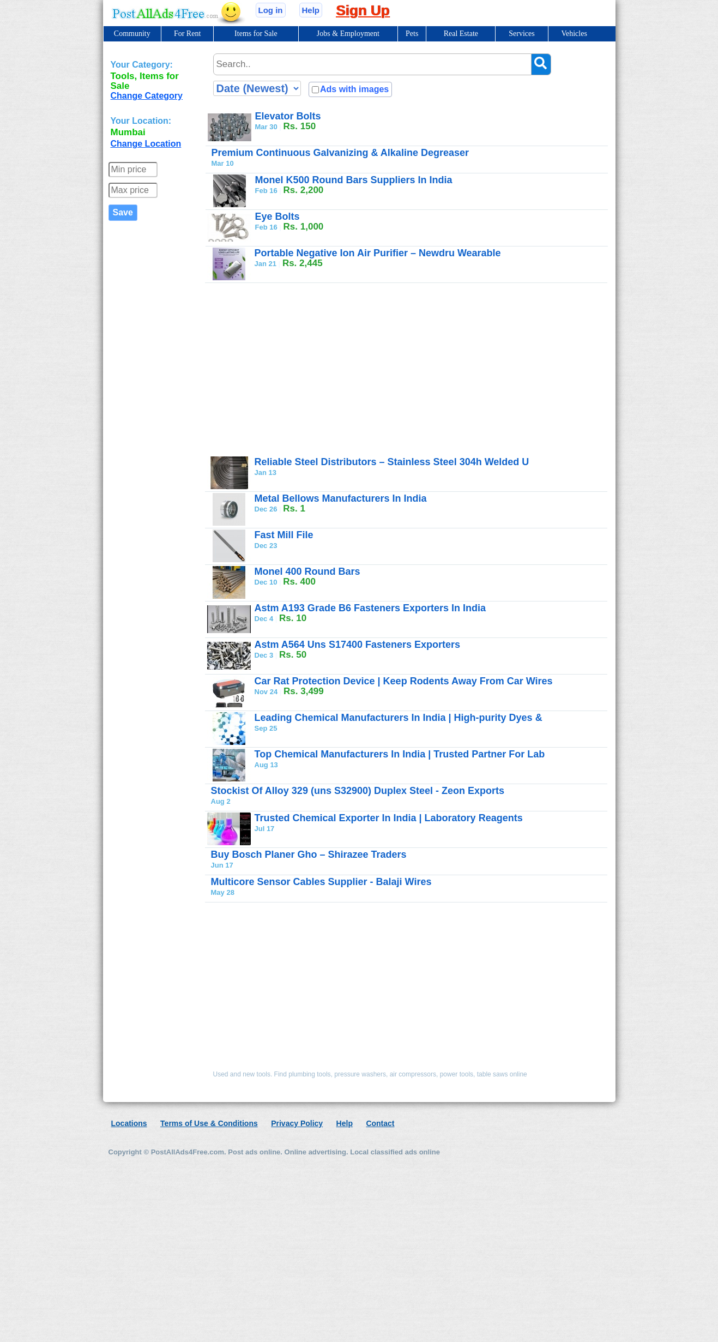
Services (521, 33)
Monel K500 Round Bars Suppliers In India (353, 179)
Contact (380, 1123)
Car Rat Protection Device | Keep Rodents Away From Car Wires (404, 681)
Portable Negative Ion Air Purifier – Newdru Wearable (378, 253)
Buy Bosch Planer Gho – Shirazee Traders (309, 854)
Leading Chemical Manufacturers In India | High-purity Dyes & (398, 717)
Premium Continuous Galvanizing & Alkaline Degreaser (340, 152)
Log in (270, 10)
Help (311, 10)
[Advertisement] (375, 369)
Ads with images (354, 89)
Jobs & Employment (348, 33)
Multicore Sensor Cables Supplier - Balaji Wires (321, 881)
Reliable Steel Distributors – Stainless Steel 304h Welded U (392, 461)
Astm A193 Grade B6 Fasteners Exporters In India (370, 608)
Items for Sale (255, 33)
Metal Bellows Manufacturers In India (341, 498)
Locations (129, 1123)
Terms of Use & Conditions (209, 1123)
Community (132, 33)
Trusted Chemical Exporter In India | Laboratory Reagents (389, 818)
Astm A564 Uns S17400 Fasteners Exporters (358, 644)
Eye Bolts (277, 216)
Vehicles (574, 33)
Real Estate (461, 33)
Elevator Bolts (288, 116)
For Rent (187, 33)
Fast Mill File (284, 534)
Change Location (146, 143)
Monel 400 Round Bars (307, 571)
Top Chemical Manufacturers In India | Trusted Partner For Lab (400, 754)
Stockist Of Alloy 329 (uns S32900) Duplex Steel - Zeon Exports (358, 790)
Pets (412, 33)
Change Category (147, 95)
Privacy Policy (297, 1123)
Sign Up (362, 10)
